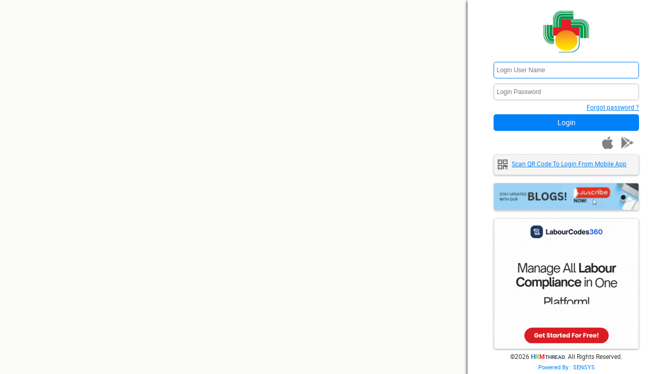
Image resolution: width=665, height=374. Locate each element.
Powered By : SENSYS (566, 367)
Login (566, 122)
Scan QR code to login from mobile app (569, 163)
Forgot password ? (613, 107)
